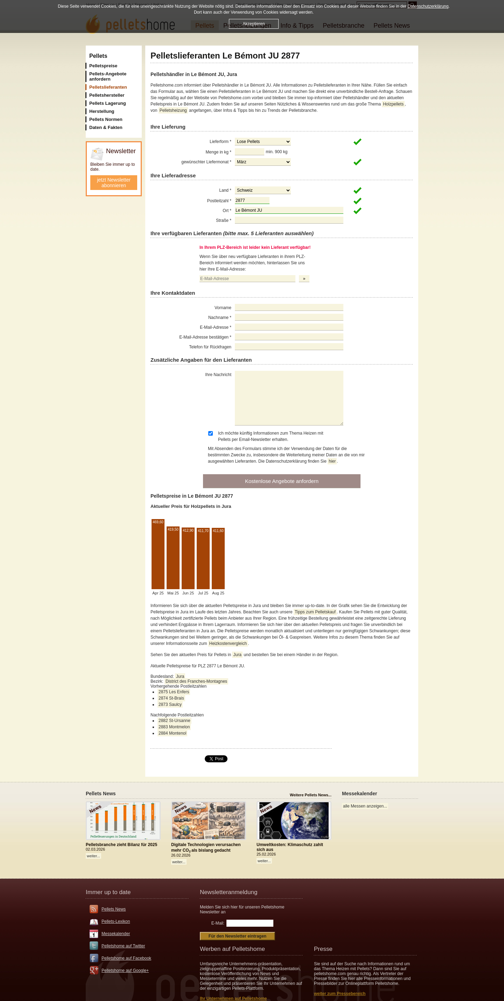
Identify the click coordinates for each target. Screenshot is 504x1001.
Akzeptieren (254, 23)
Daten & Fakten (105, 127)
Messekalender (116, 933)
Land (225, 190)
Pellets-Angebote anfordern (107, 76)
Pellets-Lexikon (116, 921)
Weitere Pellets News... (310, 795)
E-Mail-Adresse (215, 327)
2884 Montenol (172, 733)
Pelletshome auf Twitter (123, 946)
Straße (223, 220)
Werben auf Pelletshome (232, 949)
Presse (323, 949)
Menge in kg (218, 152)
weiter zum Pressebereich (339, 993)
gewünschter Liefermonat (206, 161)
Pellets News (114, 909)
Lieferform (220, 141)
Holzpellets (393, 104)
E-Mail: (217, 923)
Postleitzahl (219, 200)
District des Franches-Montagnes (196, 681)
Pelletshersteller (106, 95)
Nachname (219, 317)
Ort (227, 210)
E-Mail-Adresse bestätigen (205, 337)
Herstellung (101, 111)
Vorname (223, 307)
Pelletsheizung (173, 110)
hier (332, 461)
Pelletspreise (103, 65)
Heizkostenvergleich (228, 643)
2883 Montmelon (174, 726)
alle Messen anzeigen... (365, 806)
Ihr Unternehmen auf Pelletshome (233, 998)
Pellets (98, 56)
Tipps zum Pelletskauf (315, 612)
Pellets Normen (105, 119)
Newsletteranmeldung (228, 892)
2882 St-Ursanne (174, 720)
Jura (237, 654)
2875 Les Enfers (174, 691)
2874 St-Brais (171, 698)
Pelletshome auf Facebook (126, 958)
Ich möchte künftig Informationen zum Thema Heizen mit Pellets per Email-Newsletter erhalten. (270, 436)
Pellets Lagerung (107, 103)
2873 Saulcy (170, 704)
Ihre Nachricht (218, 374)
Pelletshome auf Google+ (125, 970)
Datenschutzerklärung (428, 6)
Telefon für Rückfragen (210, 347)
